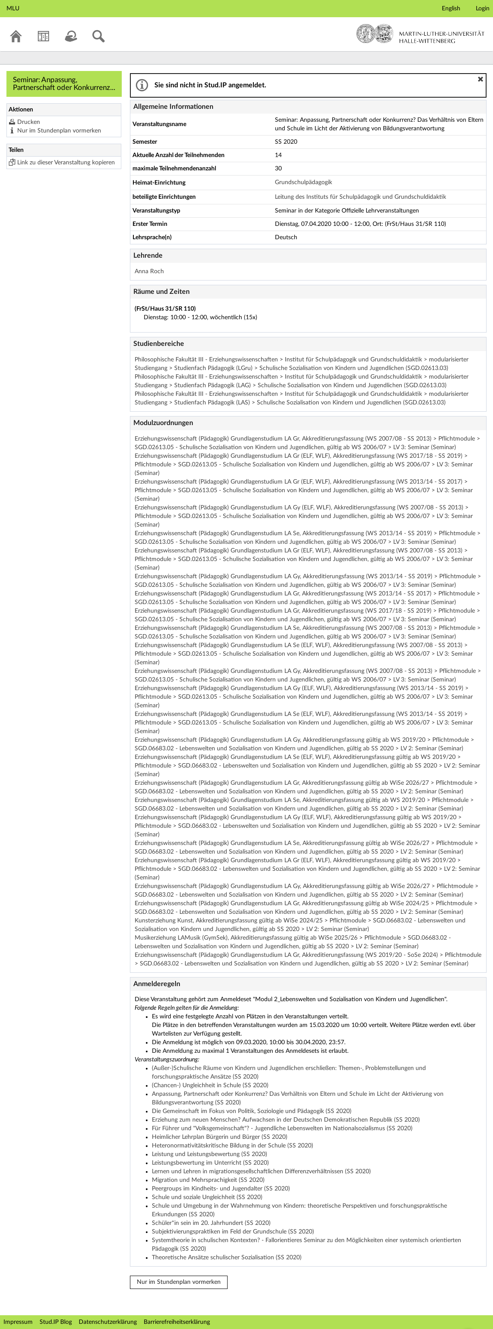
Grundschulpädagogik (303, 182)
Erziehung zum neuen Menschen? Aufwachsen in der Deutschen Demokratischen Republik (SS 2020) (286, 1120)
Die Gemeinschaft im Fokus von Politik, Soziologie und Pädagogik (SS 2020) (251, 1111)
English (451, 9)
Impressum (18, 1322)
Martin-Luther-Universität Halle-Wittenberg (420, 33)
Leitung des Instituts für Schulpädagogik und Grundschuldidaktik (360, 197)
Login (483, 9)
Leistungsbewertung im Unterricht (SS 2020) (210, 1163)
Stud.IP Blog (56, 1322)
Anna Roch (149, 271)
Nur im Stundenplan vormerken (59, 131)
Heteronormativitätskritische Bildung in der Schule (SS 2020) (232, 1146)
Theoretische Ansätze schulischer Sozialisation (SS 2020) (227, 1258)
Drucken (28, 122)
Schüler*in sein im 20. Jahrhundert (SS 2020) (211, 1223)
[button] (480, 79)
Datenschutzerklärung (108, 1322)
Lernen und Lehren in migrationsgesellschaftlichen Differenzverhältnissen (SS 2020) (261, 1172)
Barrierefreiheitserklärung (177, 1322)
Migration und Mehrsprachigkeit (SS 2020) (208, 1180)
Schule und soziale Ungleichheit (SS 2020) (207, 1197)
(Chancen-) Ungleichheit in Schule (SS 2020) (210, 1085)
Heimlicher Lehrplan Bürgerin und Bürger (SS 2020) (219, 1137)
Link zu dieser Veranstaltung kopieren (66, 163)
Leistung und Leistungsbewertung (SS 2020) (209, 1154)
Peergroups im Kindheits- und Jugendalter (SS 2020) (221, 1189)
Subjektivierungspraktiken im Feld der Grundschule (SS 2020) (233, 1232)
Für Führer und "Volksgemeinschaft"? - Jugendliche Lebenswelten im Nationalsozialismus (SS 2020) (282, 1128)
